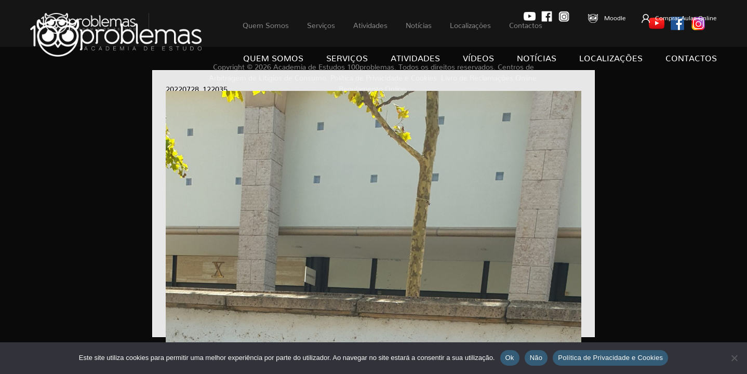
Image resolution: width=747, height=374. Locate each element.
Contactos (691, 56)
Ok (509, 358)
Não (536, 358)
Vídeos (478, 56)
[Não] (734, 358)
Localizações (611, 56)
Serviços (347, 56)
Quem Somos (273, 56)
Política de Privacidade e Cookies (610, 358)
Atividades (415, 56)
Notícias (536, 56)
